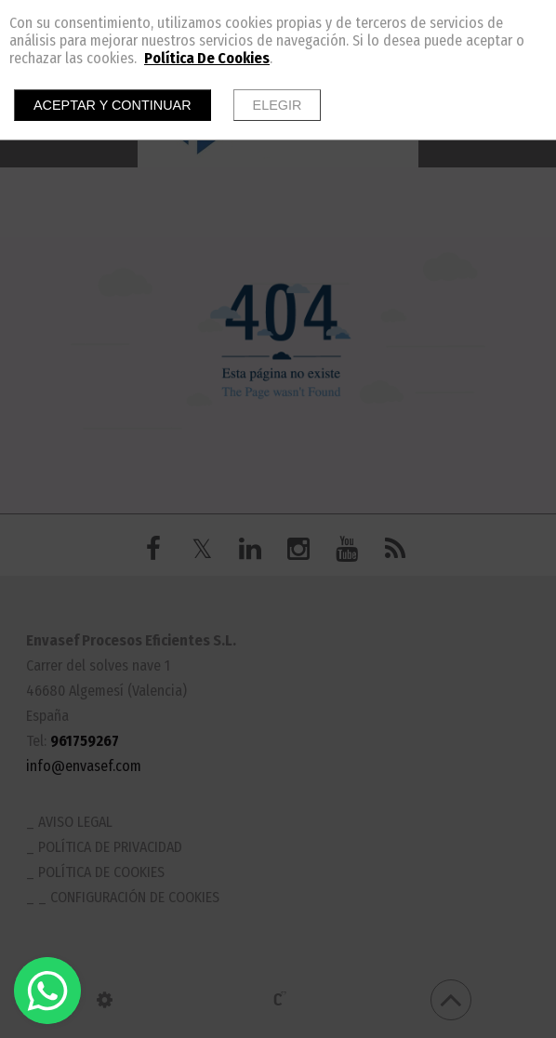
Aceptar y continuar (112, 105)
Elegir (277, 105)
